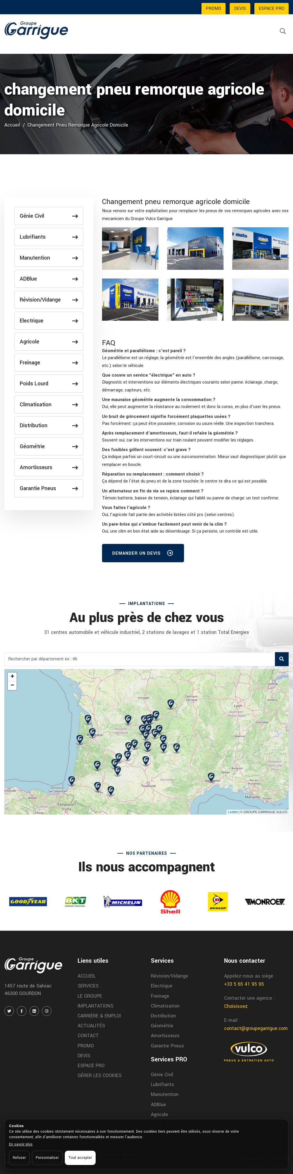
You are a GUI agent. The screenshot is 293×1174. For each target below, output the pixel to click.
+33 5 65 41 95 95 (244, 984)
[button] (144, 351)
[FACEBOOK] (21, 1011)
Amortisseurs (49, 467)
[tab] (195, 351)
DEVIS (240, 9)
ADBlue (49, 279)
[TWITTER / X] (9, 1011)
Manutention (49, 258)
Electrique (49, 320)
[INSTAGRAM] (46, 1011)
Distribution (49, 425)
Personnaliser (47, 1157)
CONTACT (88, 1035)
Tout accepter (80, 1157)
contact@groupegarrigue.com (256, 1028)
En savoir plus (21, 1144)
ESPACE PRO (271, 9)
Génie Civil (49, 216)
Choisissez (236, 1006)
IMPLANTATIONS (95, 1006)
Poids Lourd (49, 383)
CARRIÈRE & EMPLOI (99, 1015)
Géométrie (49, 446)
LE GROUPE (90, 996)
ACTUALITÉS (91, 1025)
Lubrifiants (49, 237)
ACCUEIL (87, 976)
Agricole (49, 341)
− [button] (12, 685)
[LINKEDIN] (34, 1011)
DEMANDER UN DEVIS (143, 554)
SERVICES (88, 986)
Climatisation (49, 404)
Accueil (12, 125)
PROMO (213, 9)
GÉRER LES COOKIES (100, 1075)
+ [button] (12, 677)
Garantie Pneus (49, 488)
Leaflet (232, 812)
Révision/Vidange (49, 300)
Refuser (19, 1157)
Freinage (49, 362)
